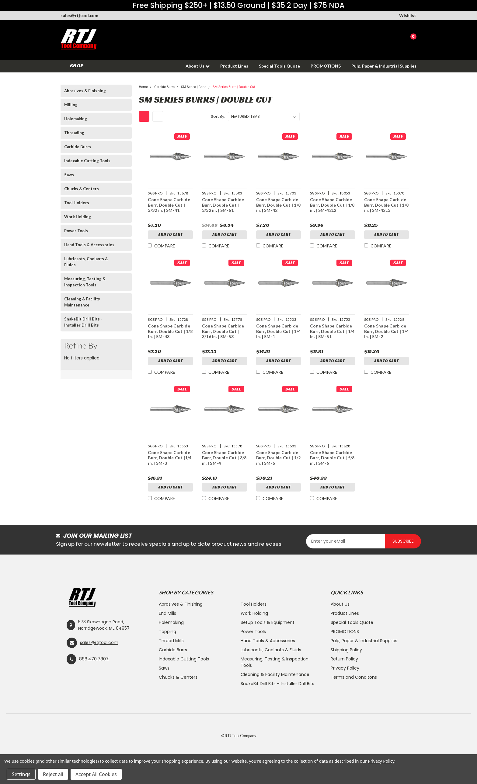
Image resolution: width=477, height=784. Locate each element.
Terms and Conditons (354, 677)
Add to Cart (170, 235)
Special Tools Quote (279, 65)
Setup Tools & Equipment (267, 622)
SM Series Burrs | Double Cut (234, 87)
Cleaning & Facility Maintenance (82, 301)
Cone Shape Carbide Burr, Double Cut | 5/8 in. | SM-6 (332, 458)
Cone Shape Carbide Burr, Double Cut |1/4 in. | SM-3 (169, 458)
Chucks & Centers (81, 188)
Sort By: (218, 116)
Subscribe (403, 541)
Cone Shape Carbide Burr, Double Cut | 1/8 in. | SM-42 (278, 205)
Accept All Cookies (96, 774)
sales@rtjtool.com (79, 15)
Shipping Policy (346, 650)
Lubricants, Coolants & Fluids (86, 261)
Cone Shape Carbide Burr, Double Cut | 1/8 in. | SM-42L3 (386, 205)
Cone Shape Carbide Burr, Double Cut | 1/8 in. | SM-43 (170, 331)
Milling (71, 104)
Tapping (167, 631)
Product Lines (234, 65)
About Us (198, 65)
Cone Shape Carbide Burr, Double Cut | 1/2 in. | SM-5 (278, 458)
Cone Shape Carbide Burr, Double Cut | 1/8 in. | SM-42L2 (332, 205)
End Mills (167, 613)
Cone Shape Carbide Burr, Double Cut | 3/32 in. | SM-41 (169, 205)
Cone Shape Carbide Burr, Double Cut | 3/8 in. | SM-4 (224, 458)
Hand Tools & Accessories (89, 244)
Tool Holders (76, 202)
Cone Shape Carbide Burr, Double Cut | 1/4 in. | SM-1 (278, 331)
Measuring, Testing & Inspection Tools (85, 281)
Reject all (53, 774)
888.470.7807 (94, 659)
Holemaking (75, 118)
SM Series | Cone (193, 87)
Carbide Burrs (77, 146)
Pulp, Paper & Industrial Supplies (383, 65)
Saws (69, 174)
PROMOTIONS (326, 65)
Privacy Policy (345, 668)
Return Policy (344, 659)
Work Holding (77, 216)
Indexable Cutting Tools (87, 160)
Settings (21, 774)
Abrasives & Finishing (85, 90)
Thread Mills (171, 641)
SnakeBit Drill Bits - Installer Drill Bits (83, 322)
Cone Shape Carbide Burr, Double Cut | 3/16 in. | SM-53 (223, 331)
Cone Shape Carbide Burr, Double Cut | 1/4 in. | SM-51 (332, 331)
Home (143, 87)
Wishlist (407, 15)
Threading (74, 132)
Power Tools (76, 230)
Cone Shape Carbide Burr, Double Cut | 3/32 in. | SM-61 (223, 205)
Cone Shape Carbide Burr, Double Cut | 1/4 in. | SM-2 (386, 331)
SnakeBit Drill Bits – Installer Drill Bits (277, 684)
